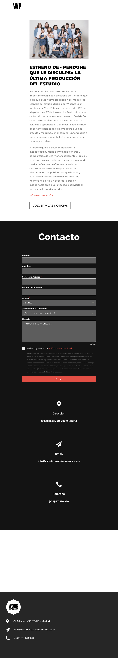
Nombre (26, 255)
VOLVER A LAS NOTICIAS (50, 205)
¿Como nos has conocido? (34, 308)
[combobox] (59, 303)
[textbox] (56, 303)
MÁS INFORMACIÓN (41, 195)
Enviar (58, 379)
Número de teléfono (32, 287)
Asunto (26, 298)
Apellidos (27, 266)
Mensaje (26, 319)
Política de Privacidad (60, 348)
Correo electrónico (31, 277)
